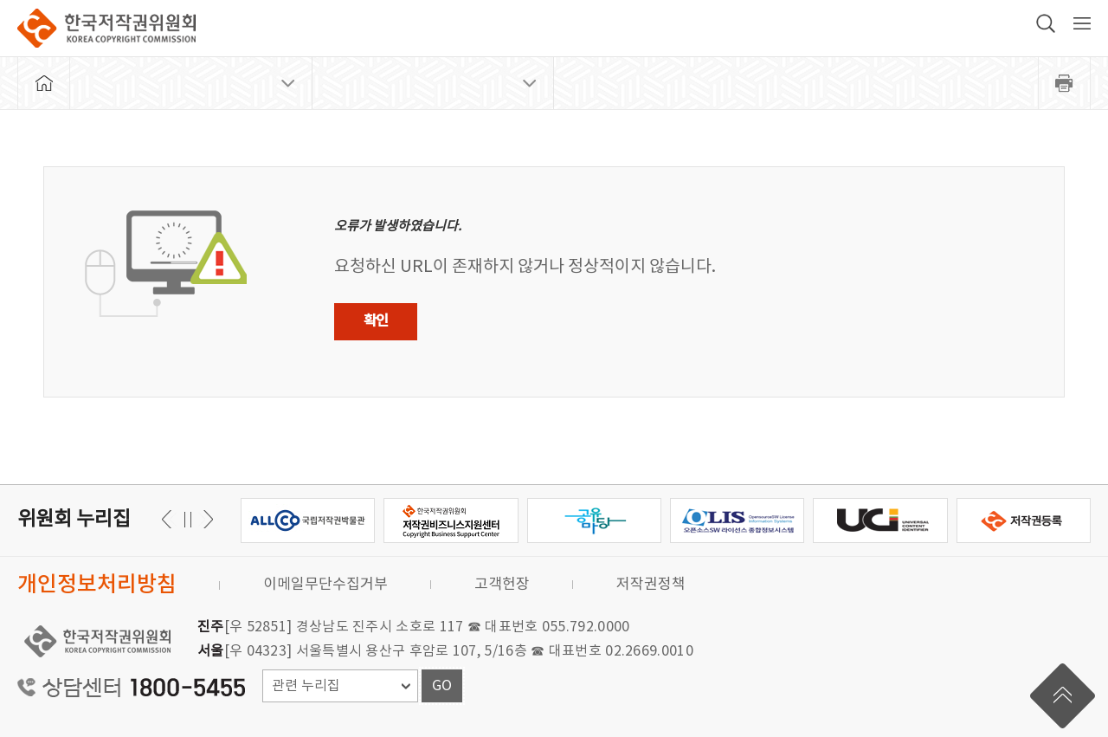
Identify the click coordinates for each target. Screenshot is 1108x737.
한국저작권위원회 (106, 28)
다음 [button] (169, 519)
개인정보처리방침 (97, 585)
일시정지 (187, 519)
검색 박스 (1045, 23)
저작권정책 (651, 584)
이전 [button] (205, 519)
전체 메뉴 (1082, 23)
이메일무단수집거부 (325, 584)
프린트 (1065, 83)
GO (442, 686)
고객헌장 (502, 584)
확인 (376, 321)
